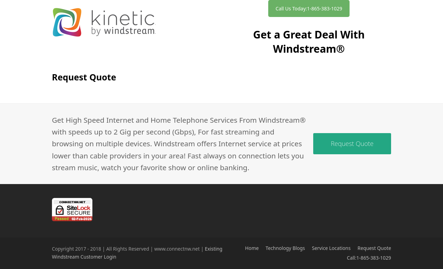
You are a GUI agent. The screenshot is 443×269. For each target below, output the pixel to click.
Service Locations (331, 248)
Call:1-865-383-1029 (369, 257)
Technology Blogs (285, 248)
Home (252, 248)
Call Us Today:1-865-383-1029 (308, 8)
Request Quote (374, 248)
